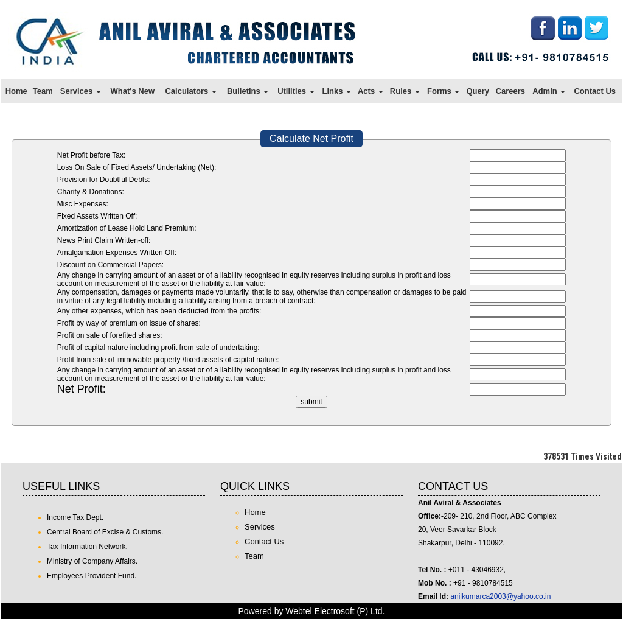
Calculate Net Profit (311, 138)
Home (16, 91)
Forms (443, 91)
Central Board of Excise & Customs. (105, 532)
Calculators (190, 91)
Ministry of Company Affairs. (92, 561)
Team (43, 91)
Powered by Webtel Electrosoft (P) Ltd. (311, 611)
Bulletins (248, 91)
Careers (510, 91)
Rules (405, 91)
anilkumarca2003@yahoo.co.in (500, 596)
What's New (133, 91)
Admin (548, 91)
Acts (370, 91)
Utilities (296, 91)
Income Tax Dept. (75, 517)
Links (336, 91)
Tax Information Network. (87, 546)
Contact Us (595, 91)
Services (80, 91)
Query (477, 91)
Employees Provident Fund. (91, 576)
